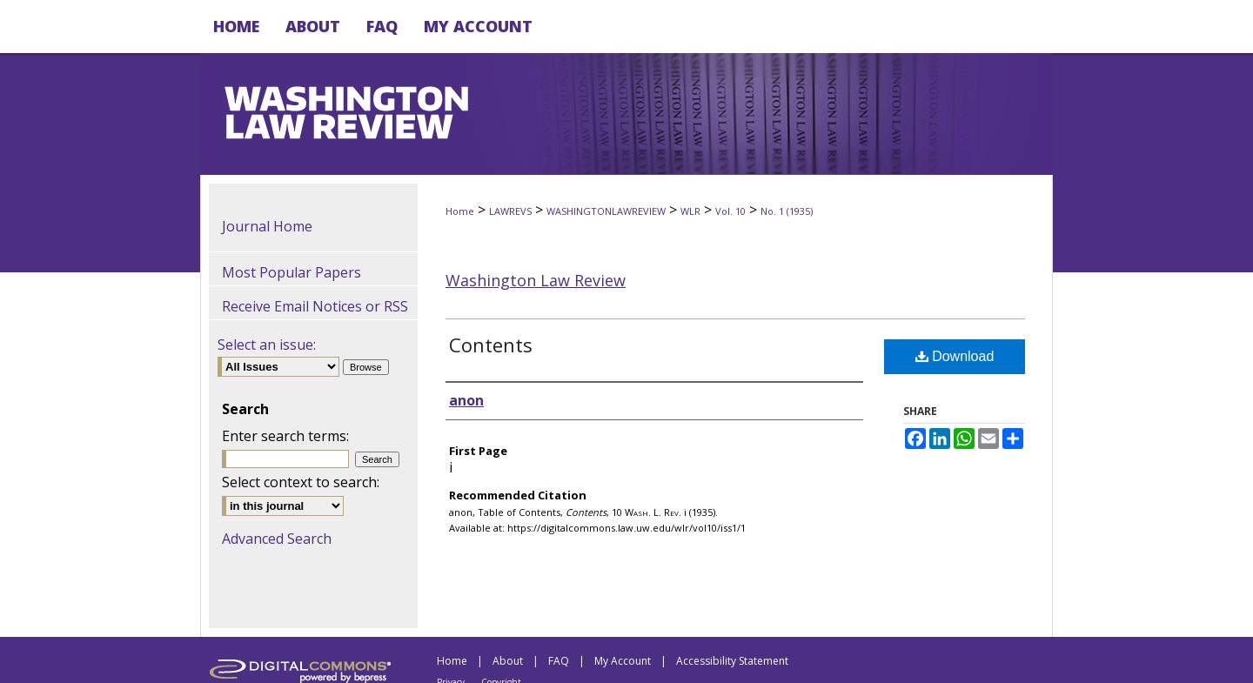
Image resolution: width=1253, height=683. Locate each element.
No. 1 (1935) (787, 211)
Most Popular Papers (291, 272)
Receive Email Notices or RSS (315, 306)
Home (460, 211)
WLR (690, 211)
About (507, 660)
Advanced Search (277, 538)
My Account (622, 660)
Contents (491, 344)
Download (955, 356)
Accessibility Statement (732, 660)
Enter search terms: (285, 435)
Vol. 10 (730, 211)
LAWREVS (510, 211)
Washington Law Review (536, 280)
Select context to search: (300, 482)
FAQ (558, 660)
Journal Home (267, 226)
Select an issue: (267, 344)
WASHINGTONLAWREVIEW (606, 211)
